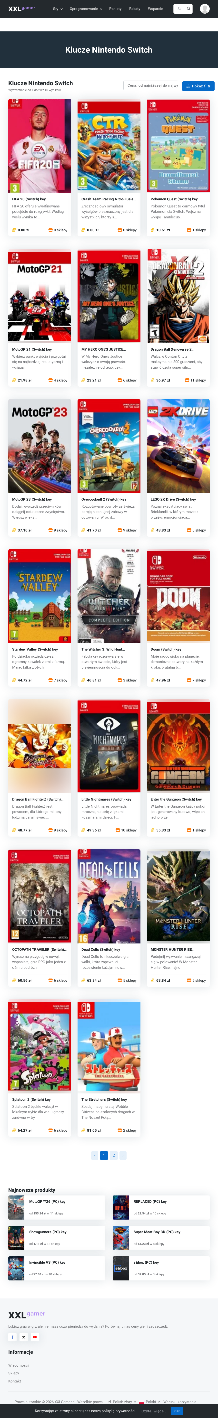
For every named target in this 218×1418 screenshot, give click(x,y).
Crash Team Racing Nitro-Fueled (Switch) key (108, 199)
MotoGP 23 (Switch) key (32, 499)
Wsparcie (155, 9)
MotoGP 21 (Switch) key (32, 349)
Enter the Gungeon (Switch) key (176, 799)
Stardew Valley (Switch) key (35, 649)
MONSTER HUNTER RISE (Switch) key (171, 949)
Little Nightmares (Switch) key (106, 799)
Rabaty (134, 9)
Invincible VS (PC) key (48, 1262)
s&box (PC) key (146, 1262)
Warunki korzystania (179, 1402)
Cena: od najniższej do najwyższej (153, 85)
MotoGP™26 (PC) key (48, 1201)
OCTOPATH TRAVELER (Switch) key (38, 949)
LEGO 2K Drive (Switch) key (173, 499)
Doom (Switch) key (166, 649)
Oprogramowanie (86, 9)
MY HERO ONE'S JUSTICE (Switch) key (102, 349)
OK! (177, 1411)
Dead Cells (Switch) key (100, 949)
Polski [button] (149, 1402)
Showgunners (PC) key (48, 1232)
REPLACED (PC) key (150, 1201)
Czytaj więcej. (153, 1411)
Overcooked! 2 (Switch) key (103, 499)
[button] (205, 9)
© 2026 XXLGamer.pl (58, 1402)
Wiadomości (18, 1365)
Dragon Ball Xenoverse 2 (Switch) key (171, 349)
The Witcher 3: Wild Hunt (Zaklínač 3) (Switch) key (101, 649)
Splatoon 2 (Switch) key (31, 1099)
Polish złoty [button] (122, 1402)
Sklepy (13, 1373)
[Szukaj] (183, 9)
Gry (57, 9)
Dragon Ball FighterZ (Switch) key (36, 799)
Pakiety (115, 9)
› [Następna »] (123, 1155)
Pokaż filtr (198, 86)
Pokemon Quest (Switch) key (174, 199)
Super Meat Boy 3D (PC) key (157, 1232)
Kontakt (14, 1381)
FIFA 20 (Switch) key (29, 199)
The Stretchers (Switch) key (104, 1099)
